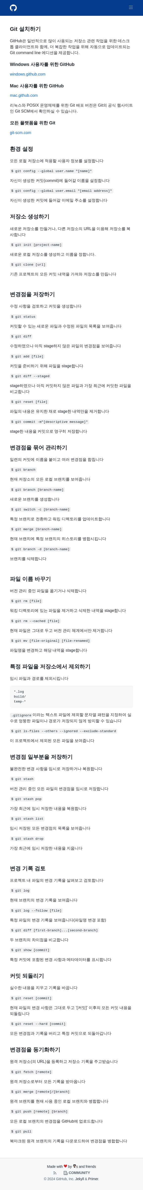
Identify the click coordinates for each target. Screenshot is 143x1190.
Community (77, 1173)
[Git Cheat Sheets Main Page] (15, 7)
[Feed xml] (55, 1172)
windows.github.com (27, 74)
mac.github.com (24, 95)
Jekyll (79, 1179)
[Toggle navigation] (131, 7)
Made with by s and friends (71, 1167)
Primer (93, 1179)
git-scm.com (20, 133)
